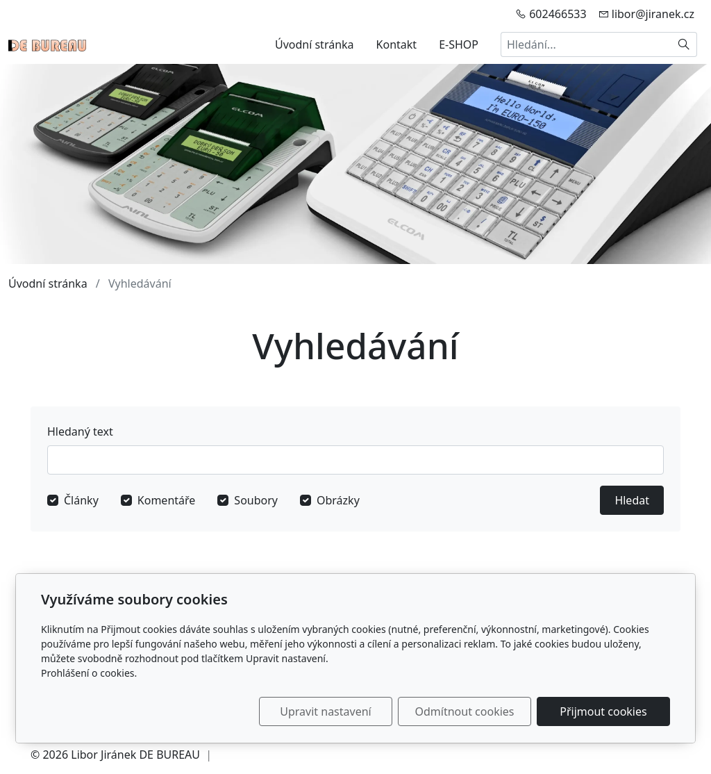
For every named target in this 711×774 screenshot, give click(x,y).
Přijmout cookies (603, 711)
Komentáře (166, 500)
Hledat (631, 500)
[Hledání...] (586, 44)
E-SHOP (458, 44)
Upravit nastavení (325, 711)
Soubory (256, 500)
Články (81, 500)
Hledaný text (80, 431)
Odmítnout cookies (465, 711)
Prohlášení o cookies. (89, 673)
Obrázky (338, 500)
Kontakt (396, 44)
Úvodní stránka (314, 44)
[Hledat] (684, 44)
